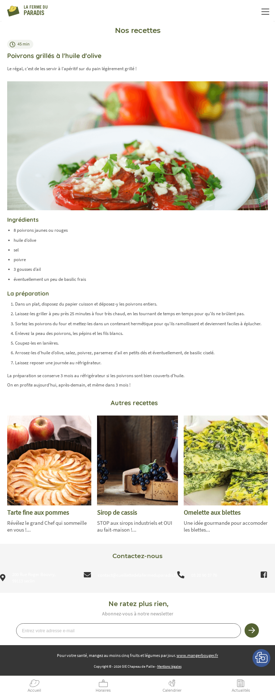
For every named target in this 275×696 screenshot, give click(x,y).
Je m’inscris (252, 630)
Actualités (241, 690)
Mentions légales (169, 666)
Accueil (34, 690)
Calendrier (172, 690)
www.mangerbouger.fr (197, 655)
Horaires (103, 690)
